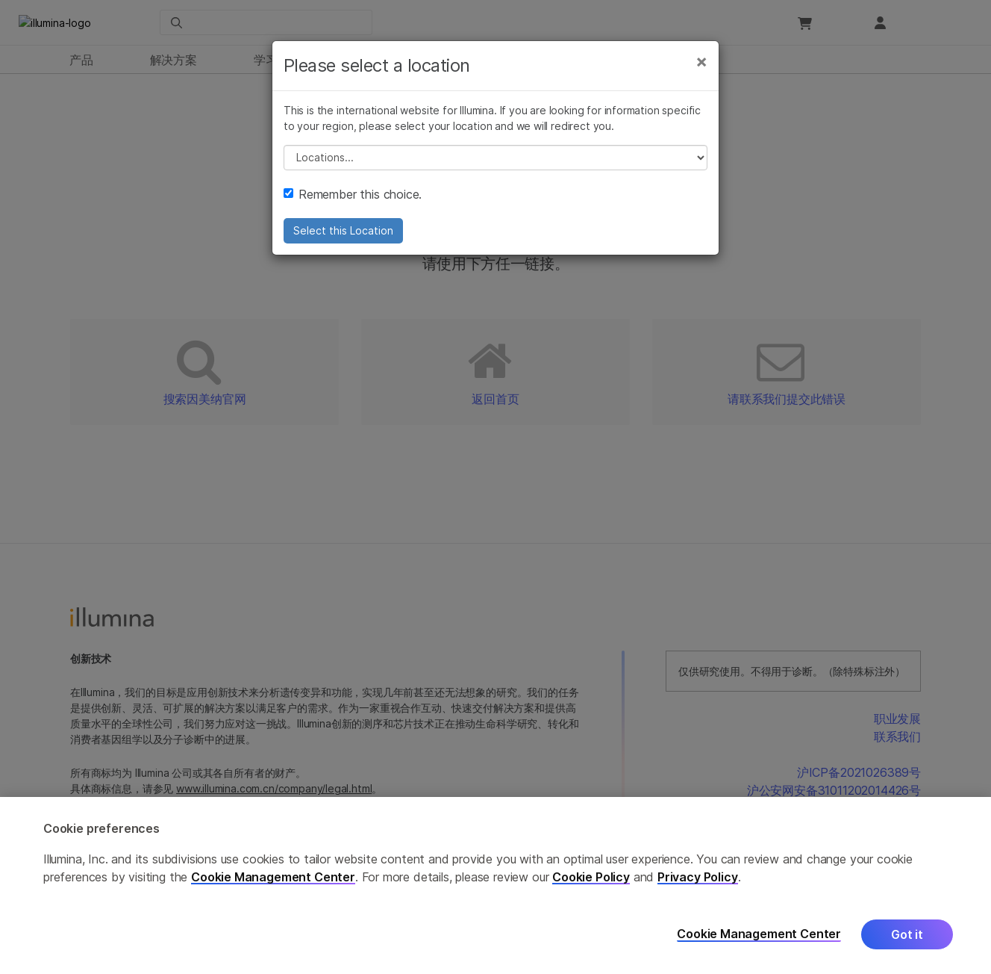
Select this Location (343, 235)
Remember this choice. (353, 198)
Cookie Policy (591, 876)
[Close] (701, 66)
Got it (907, 934)
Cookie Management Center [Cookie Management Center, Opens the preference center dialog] (759, 934)
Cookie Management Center (273, 876)
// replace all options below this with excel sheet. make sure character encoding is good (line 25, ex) (495, 162)
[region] (495, 885)
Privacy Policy (697, 876)
